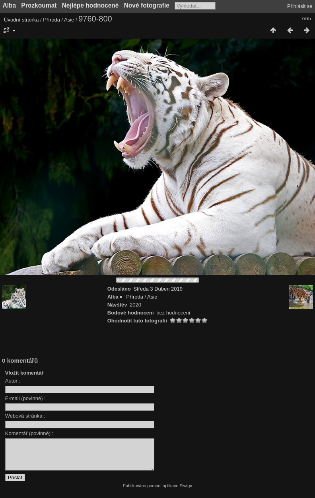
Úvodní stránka (21, 20)
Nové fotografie (146, 5)
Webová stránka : (25, 416)
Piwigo (185, 491)
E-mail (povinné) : (25, 398)
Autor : (12, 381)
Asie (69, 20)
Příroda (51, 20)
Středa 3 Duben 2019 (158, 289)
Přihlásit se (300, 6)
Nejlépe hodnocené (90, 5)
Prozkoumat (38, 5)
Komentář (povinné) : (29, 433)
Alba (9, 5)
